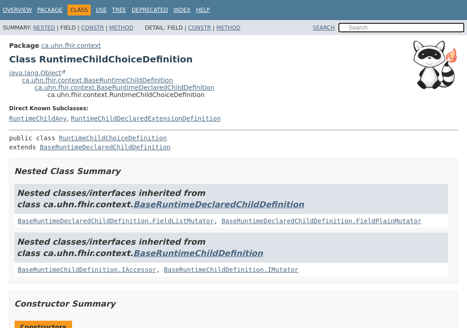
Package (49, 10)
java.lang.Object (35, 73)
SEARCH (324, 28)
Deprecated (150, 10)
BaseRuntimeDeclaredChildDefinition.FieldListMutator (116, 221)
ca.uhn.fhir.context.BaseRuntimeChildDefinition (97, 80)
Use (101, 10)
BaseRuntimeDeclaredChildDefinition (105, 147)
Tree (119, 10)
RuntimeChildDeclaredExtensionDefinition (146, 118)
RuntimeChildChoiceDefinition (113, 138)
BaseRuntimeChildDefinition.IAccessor (87, 269)
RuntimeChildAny (38, 118)
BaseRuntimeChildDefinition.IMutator (231, 269)
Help (203, 10)
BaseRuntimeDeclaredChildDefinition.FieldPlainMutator (321, 221)
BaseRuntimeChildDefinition (198, 253)
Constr (92, 28)
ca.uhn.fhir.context (71, 45)
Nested (44, 28)
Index (182, 10)
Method (121, 28)
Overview (17, 10)
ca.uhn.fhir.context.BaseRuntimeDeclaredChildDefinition (124, 87)
